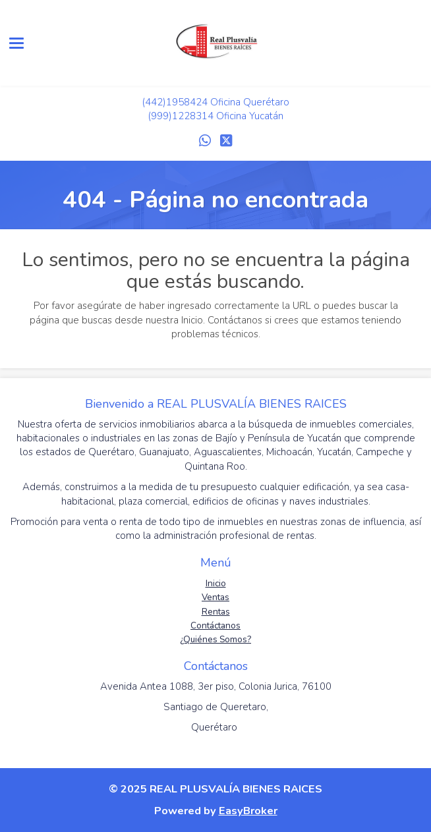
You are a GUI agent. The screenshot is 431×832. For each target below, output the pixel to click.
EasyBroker (248, 810)
